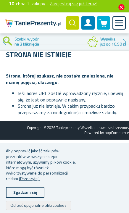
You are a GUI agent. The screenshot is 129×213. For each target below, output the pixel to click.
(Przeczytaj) (29, 178)
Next (124, 42)
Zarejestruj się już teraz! (73, 3)
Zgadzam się (25, 192)
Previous (4, 42)
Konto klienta (88, 27)
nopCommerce (117, 132)
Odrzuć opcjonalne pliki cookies (38, 205)
